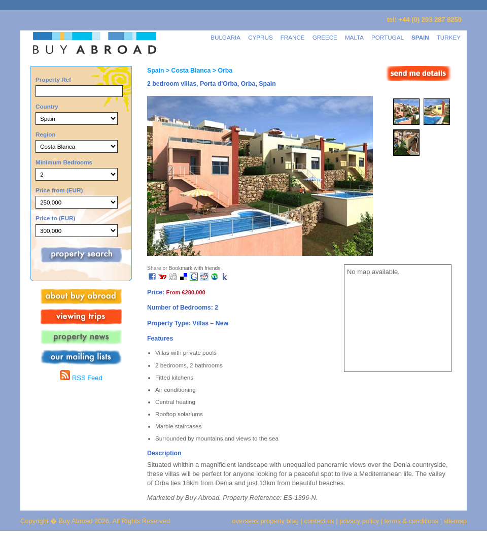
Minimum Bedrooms (64, 162)
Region (46, 134)
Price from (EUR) (59, 190)
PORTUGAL (387, 37)
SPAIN (420, 37)
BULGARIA (225, 37)
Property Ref (53, 79)
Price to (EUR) (55, 218)
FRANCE (293, 37)
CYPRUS (260, 37)
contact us (319, 521)
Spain (155, 70)
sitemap (454, 521)
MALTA (354, 37)
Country (47, 106)
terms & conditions (412, 521)
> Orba (221, 70)
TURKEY (449, 37)
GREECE (324, 37)
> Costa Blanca (187, 70)
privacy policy (359, 521)
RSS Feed (81, 378)
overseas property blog (265, 521)
